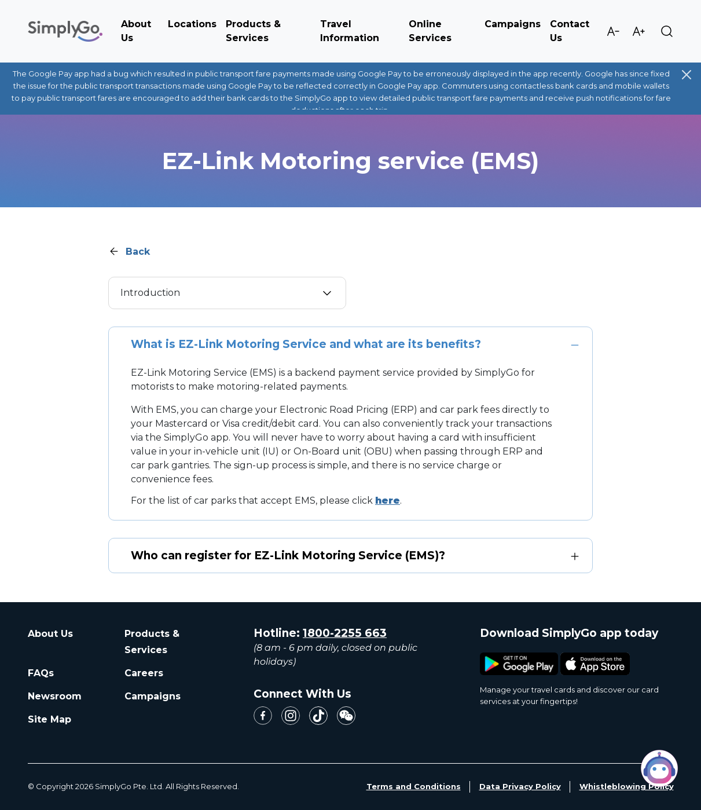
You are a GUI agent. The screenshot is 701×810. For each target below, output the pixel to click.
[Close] (686, 74)
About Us (50, 633)
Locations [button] (192, 24)
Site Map (49, 719)
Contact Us (569, 31)
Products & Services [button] (253, 31)
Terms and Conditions (413, 786)
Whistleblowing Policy (626, 786)
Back (138, 251)
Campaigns (513, 24)
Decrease (613, 31)
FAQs (41, 673)
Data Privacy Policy (520, 786)
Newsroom (55, 696)
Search (667, 31)
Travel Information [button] (349, 31)
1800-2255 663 (345, 633)
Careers (143, 673)
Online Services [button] (430, 31)
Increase (638, 31)
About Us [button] (136, 31)
